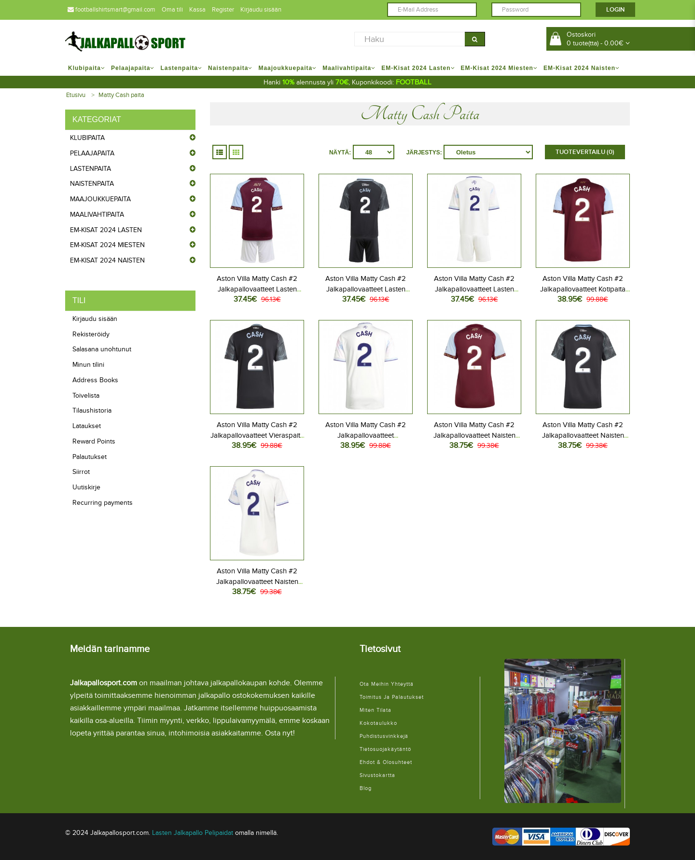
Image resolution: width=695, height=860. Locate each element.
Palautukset (89, 457)
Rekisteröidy (91, 334)
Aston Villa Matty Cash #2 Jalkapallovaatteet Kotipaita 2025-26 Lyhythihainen (583, 289)
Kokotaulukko (378, 723)
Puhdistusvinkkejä (384, 736)
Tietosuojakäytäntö (385, 749)
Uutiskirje (86, 487)
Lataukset (86, 426)
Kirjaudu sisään (260, 10)
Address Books (95, 380)
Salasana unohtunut (101, 349)
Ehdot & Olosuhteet (386, 762)
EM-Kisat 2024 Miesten (107, 245)
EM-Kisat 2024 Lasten (106, 230)
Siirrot (81, 472)
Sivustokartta (377, 775)
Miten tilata (375, 710)
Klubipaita (87, 138)
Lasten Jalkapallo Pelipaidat (192, 833)
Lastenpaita (90, 169)
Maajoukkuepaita (100, 199)
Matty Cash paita (121, 95)
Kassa (197, 10)
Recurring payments (102, 503)
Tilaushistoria (91, 410)
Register (223, 10)
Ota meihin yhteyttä (387, 684)
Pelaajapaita (92, 153)
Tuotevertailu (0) (585, 152)
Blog (366, 788)
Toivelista (85, 395)
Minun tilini (88, 365)
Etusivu (75, 95)
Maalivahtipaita (97, 214)
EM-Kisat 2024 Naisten (107, 260)
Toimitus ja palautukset (392, 697)
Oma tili (172, 10)
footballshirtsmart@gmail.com (111, 10)
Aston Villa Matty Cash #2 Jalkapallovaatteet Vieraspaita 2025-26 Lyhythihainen (257, 435)
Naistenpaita (92, 184)
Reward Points (93, 441)
